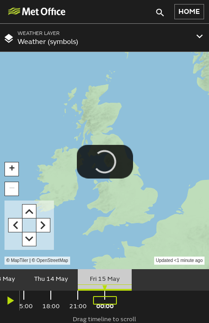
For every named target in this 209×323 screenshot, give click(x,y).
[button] (11, 169)
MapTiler (19, 260)
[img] (36, 11)
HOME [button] (189, 11)
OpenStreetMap (52, 260)
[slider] (104, 280)
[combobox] (104, 37)
